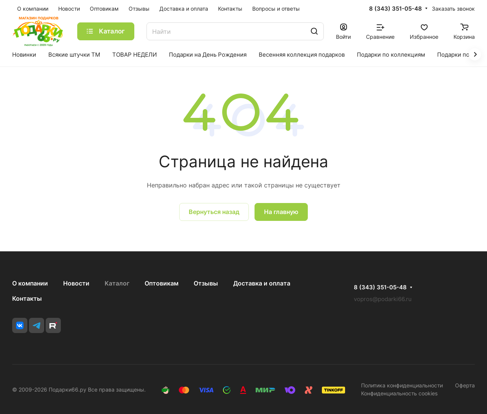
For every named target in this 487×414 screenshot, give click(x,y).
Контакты (27, 298)
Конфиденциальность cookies (399, 393)
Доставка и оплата (261, 283)
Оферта (465, 385)
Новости (76, 283)
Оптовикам (161, 283)
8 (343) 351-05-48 (395, 8)
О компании (30, 283)
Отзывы (206, 283)
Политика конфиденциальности (402, 385)
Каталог (117, 283)
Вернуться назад (214, 212)
